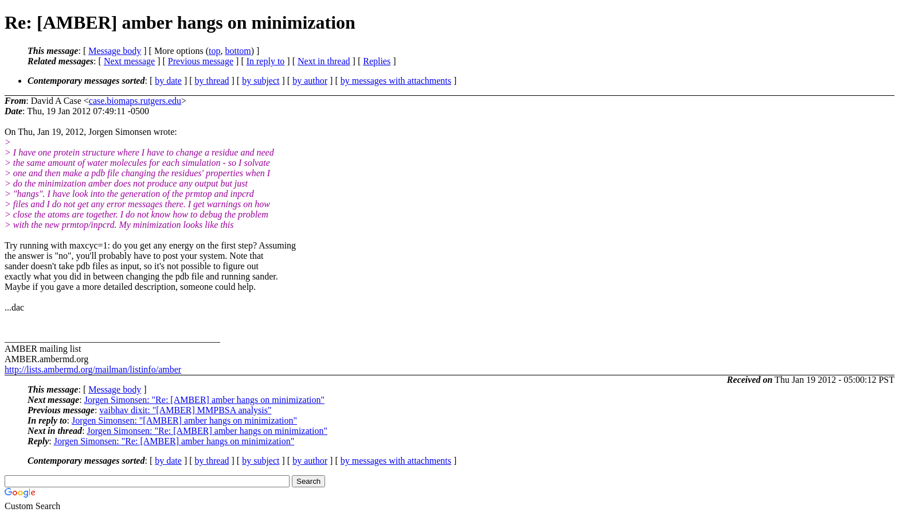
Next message (129, 61)
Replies (376, 61)
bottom (238, 51)
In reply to (266, 61)
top (214, 51)
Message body (114, 51)
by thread (212, 81)
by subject (260, 81)
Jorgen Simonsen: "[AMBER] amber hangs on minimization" (184, 420)
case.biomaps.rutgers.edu (135, 101)
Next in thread (324, 61)
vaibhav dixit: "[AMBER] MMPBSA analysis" (185, 410)
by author (309, 81)
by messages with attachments (396, 81)
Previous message (200, 61)
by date (168, 81)
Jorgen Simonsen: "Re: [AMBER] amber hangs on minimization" (204, 400)
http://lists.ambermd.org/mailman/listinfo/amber (93, 369)
